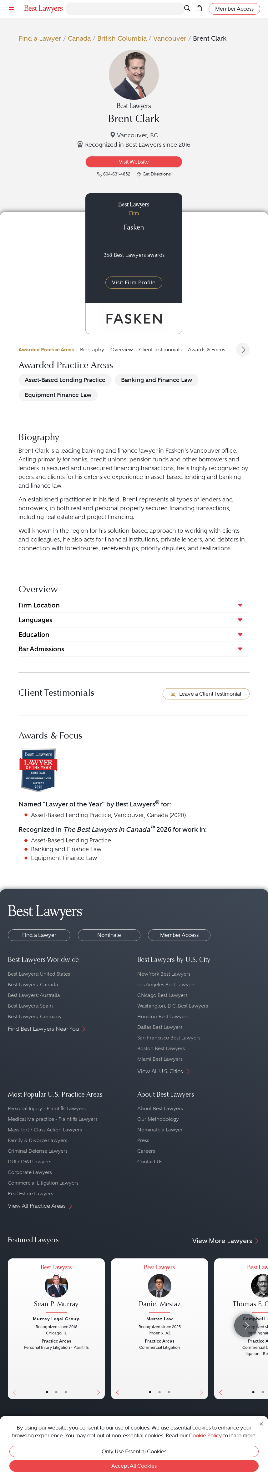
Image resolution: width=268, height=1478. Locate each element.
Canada (79, 38)
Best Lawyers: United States (39, 974)
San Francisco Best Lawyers (168, 1038)
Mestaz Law (159, 1319)
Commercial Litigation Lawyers (43, 1183)
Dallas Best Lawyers (160, 1027)
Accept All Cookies (134, 1466)
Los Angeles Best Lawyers (166, 985)
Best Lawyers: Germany (35, 1016)
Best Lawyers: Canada (33, 985)
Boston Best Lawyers (161, 1048)
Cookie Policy (205, 1435)
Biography (92, 350)
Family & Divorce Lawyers (37, 1140)
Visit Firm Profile (134, 282)
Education (33, 634)
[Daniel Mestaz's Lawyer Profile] (159, 1289)
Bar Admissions (41, 649)
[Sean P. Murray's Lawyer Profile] (56, 1289)
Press (143, 1140)
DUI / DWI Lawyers (29, 1162)
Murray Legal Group (56, 1319)
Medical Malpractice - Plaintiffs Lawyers (53, 1119)
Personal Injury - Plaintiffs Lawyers (47, 1108)
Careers (146, 1151)
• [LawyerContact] (65, 1392)
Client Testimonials (160, 350)
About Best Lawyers (160, 1108)
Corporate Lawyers (30, 1172)
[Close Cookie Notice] (261, 1423)
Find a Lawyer (39, 38)
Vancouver (169, 38)
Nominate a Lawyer (160, 1130)
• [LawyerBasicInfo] (46, 1392)
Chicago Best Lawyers (162, 995)
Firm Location (39, 605)
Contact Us (149, 1162)
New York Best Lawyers (163, 974)
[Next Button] (100, 1328)
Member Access (179, 935)
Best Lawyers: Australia (34, 995)
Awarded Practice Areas (46, 350)
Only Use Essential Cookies (134, 1451)
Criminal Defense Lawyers (38, 1151)
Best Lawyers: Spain (30, 1006)
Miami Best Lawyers (160, 1059)
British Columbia (122, 38)
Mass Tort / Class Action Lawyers (45, 1130)
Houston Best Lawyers (163, 1016)
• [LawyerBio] (56, 1392)
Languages (35, 620)
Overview (121, 350)
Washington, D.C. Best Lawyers (172, 1006)
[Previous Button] (13, 1328)
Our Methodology (158, 1119)
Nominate (109, 935)
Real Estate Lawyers (30, 1193)
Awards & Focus (206, 350)
